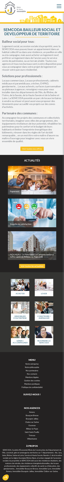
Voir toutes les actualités (32, 266)
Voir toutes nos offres (32, 148)
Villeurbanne (32, 439)
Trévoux (32, 435)
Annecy (32, 412)
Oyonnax (32, 425)
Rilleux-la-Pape (32, 429)
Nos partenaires (32, 371)
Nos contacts (32, 374)
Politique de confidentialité (32, 387)
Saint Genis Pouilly (32, 432)
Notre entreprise (32, 364)
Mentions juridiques (32, 384)
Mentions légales (32, 377)
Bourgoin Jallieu (32, 419)
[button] (5, 477)
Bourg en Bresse (32, 415)
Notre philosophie (32, 367)
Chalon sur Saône (32, 422)
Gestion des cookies (32, 381)
